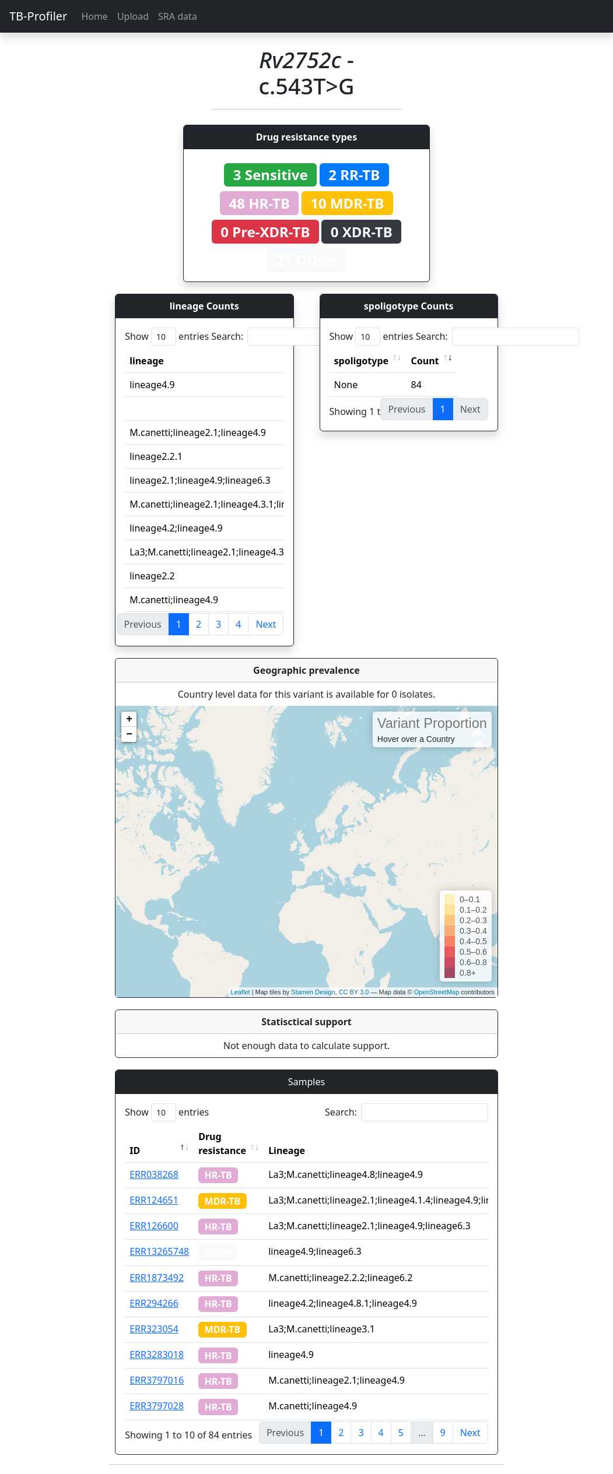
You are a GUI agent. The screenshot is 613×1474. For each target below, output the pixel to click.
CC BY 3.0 (354, 991)
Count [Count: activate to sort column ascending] (425, 360)
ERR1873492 (156, 1277)
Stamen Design (313, 991)
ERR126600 (153, 1225)
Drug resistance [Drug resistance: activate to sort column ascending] (222, 1143)
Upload (133, 16)
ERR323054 (153, 1328)
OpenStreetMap (437, 991)
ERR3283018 (156, 1354)
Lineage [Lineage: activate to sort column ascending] (286, 1150)
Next (265, 624)
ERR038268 (153, 1174)
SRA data (177, 16)
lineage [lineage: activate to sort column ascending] (146, 360)
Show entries (167, 337)
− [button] (129, 734)
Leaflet (240, 991)
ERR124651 (153, 1200)
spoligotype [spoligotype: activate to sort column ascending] (361, 360)
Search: (292, 337)
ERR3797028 (156, 1405)
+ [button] (129, 719)
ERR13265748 (159, 1251)
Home (94, 16)
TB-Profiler (38, 16)
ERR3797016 (156, 1380)
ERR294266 (153, 1303)
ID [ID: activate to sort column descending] (134, 1150)
